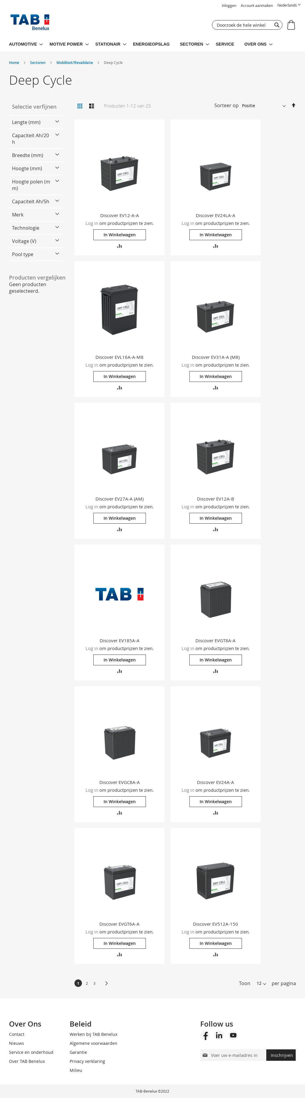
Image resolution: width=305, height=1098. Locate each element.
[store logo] (30, 24)
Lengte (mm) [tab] (26, 122)
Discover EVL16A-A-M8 (119, 357)
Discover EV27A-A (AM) (119, 499)
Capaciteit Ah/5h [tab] (30, 201)
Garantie (78, 1052)
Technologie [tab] (25, 228)
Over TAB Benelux (27, 1061)
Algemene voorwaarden (93, 1043)
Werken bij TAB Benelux (93, 1034)
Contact (16, 1034)
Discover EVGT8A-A (215, 640)
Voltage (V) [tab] (24, 241)
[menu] (152, 44)
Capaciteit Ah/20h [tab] (30, 138)
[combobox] (247, 25)
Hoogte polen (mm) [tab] (31, 185)
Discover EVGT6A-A (119, 924)
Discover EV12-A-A (119, 215)
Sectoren (38, 62)
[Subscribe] (281, 1055)
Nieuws (16, 1043)
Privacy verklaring (87, 1061)
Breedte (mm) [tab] (27, 155)
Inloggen (229, 5)
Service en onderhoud (31, 1052)
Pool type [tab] (22, 254)
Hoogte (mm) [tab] (27, 168)
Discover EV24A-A (215, 782)
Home (14, 62)
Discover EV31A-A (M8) (216, 357)
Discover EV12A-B (215, 499)
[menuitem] (26, 44)
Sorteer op (226, 105)
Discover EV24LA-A (215, 215)
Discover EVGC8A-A (119, 782)
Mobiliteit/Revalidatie (75, 62)
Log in (92, 223)
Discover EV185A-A (120, 640)
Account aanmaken (257, 5)
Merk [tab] (17, 214)
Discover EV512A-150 (215, 924)
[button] (289, 5)
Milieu (76, 1070)
